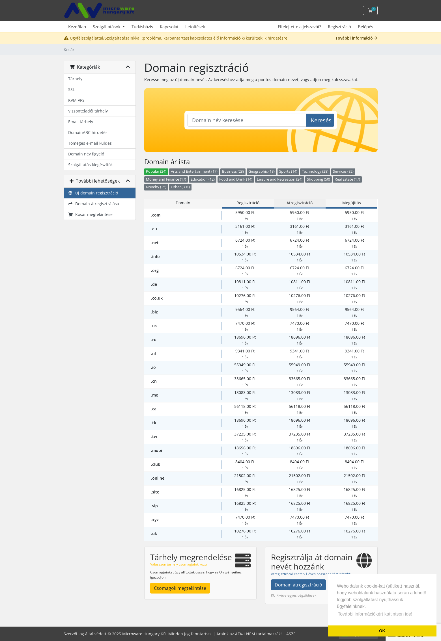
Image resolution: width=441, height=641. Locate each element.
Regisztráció (339, 26)
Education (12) (203, 179)
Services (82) (343, 171)
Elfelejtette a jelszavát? (299, 26)
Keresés (321, 120)
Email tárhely (80, 121)
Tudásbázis (142, 26)
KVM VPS (76, 100)
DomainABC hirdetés (87, 132)
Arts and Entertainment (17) (194, 171)
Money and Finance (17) (166, 179)
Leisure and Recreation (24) (279, 179)
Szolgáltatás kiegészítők (90, 164)
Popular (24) (156, 171)
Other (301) (180, 187)
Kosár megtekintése (90, 214)
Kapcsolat (169, 26)
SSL (71, 89)
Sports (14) (288, 171)
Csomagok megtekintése (180, 588)
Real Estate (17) (347, 179)
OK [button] (382, 631)
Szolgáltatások (107, 26)
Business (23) (233, 171)
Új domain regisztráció (93, 193)
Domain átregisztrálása (93, 203)
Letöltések (195, 26)
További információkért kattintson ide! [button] (375, 614)
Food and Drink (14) (235, 179)
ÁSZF (290, 633)
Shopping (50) (318, 179)
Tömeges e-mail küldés (90, 143)
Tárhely (75, 78)
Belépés (365, 26)
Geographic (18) (261, 171)
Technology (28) (315, 171)
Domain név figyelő (86, 154)
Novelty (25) (156, 187)
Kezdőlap (77, 26)
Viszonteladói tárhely (88, 111)
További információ (356, 38)
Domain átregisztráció (298, 585)
